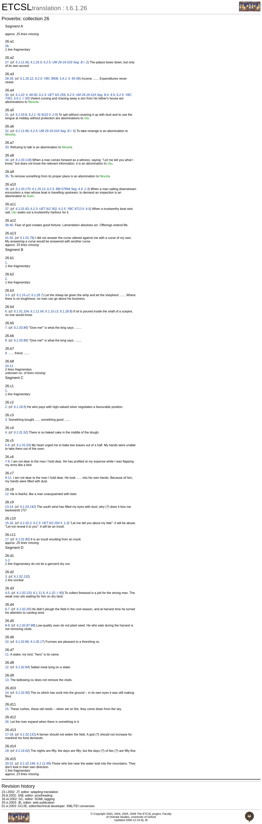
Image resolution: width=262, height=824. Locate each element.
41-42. (9, 237)
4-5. (8, 593)
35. (7, 176)
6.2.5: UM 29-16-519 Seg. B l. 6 (52, 131)
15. (7, 709)
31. (7, 114)
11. (7, 654)
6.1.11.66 (22, 131)
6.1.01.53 (23, 445)
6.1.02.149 (27, 763)
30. (7, 95)
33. (7, 147)
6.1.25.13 (38, 189)
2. (6, 278)
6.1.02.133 (24, 593)
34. (7, 160)
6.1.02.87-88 (25, 625)
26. (7, 46)
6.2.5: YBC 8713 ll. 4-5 (74, 208)
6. (6, 311)
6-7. (8, 609)
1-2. (8, 560)
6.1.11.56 (22, 62)
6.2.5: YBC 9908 (46, 78)
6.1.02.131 (27, 734)
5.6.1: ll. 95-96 (70, 78)
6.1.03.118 (23, 160)
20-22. (9, 763)
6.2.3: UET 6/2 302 (43, 208)
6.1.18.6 (19, 407)
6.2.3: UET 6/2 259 (52, 95)
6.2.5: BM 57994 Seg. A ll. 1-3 (68, 189)
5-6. (8, 445)
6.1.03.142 (27, 506)
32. (7, 131)
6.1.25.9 (36, 62)
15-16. (9, 523)
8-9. (8, 625)
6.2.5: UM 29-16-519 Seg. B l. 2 (66, 62)
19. (7, 750)
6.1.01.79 (26, 237)
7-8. (8, 461)
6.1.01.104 (21, 311)
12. (7, 494)
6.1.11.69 (43, 763)
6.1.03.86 (20, 327)
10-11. (9, 366)
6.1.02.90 (22, 692)
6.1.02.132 (21, 576)
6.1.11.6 (39, 593)
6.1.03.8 (21, 114)
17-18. (9, 734)
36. (7, 189)
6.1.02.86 (22, 641)
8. (6, 340)
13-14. (9, 506)
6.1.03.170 (23, 189)
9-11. (8, 477)
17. (7, 539)
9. (6, 353)
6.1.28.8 (65, 311)
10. (7, 641)
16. (7, 721)
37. (7, 208)
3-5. (8, 295)
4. (6, 432)
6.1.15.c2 (23, 295)
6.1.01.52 (20, 432)
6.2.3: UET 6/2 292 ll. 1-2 (50, 523)
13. (7, 680)
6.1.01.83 (22, 208)
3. (6, 419)
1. (6, 262)
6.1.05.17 (37, 641)
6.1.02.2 (26, 523)
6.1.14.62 (22, 750)
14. (7, 692)
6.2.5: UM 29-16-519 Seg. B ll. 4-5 (91, 95)
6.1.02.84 (22, 667)
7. (6, 327)
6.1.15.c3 (51, 311)
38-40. (9, 225)
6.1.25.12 (26, 78)
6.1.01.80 (22, 539)
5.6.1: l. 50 (21, 98)
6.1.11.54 (37, 311)
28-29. (9, 78)
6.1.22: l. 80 (54, 593)
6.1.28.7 (37, 295)
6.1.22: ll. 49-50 (26, 95)
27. (7, 62)
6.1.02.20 (23, 609)
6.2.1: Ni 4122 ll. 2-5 (43, 114)
